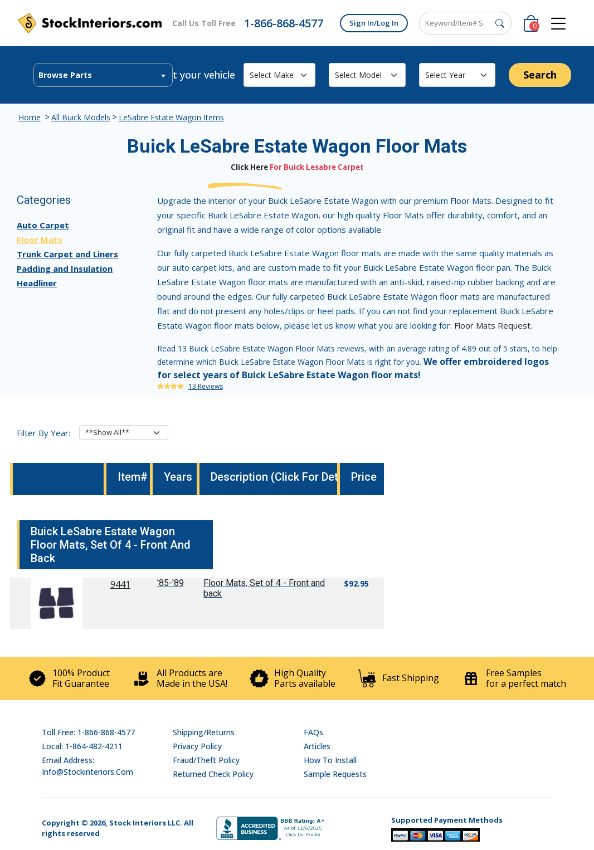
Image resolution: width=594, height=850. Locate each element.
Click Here (249, 167)
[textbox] (103, 75)
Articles (317, 746)
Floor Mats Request (492, 325)
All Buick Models (80, 117)
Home (29, 117)
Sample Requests (335, 774)
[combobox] (103, 75)
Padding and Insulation (65, 268)
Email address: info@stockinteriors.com (87, 766)
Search (540, 74)
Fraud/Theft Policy (206, 760)
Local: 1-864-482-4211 (82, 746)
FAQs (313, 732)
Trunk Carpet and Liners (67, 254)
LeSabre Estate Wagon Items (171, 117)
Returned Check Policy (213, 774)
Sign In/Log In (373, 23)
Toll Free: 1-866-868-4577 (88, 732)
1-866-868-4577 (283, 23)
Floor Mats (39, 239)
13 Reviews (205, 386)
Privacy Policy (197, 746)
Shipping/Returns (204, 732)
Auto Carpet (43, 225)
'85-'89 (170, 583)
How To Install (330, 760)
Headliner (37, 283)
